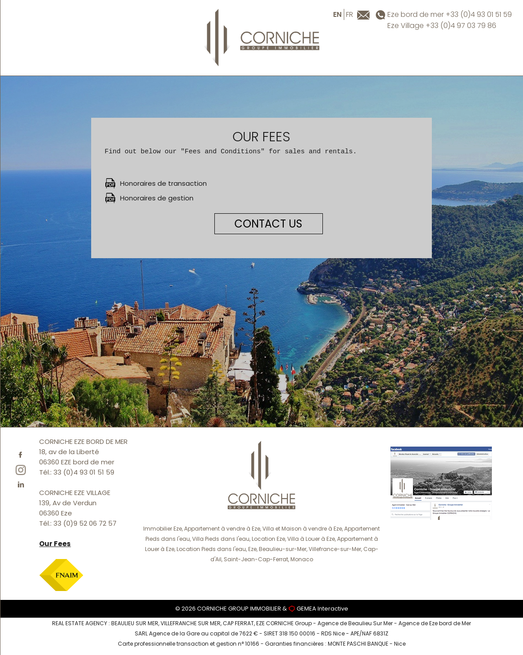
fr (349, 14)
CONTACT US (268, 223)
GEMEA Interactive (322, 608)
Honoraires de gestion (156, 198)
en (337, 14)
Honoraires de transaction (163, 183)
